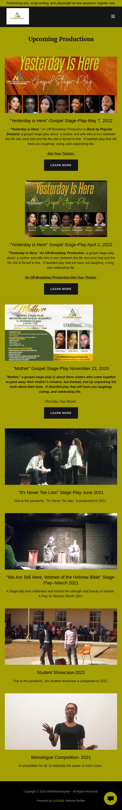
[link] (17, 16)
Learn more (61, 165)
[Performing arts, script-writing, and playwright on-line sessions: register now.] (61, 3)
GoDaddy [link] (58, 800)
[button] (113, 16)
